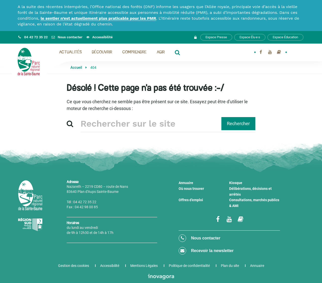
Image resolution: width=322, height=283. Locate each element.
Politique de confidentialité (189, 266)
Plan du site (230, 266)
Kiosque (235, 183)
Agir (161, 52)
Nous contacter (199, 238)
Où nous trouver (191, 189)
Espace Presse (216, 37)
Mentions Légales (144, 266)
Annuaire (186, 183)
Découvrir (102, 52)
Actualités (70, 52)
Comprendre (134, 52)
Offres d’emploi (191, 200)
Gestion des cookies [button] (73, 266)
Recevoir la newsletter (206, 251)
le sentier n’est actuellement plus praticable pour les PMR (98, 18)
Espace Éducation (285, 37)
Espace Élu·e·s (249, 37)
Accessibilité (109, 266)
